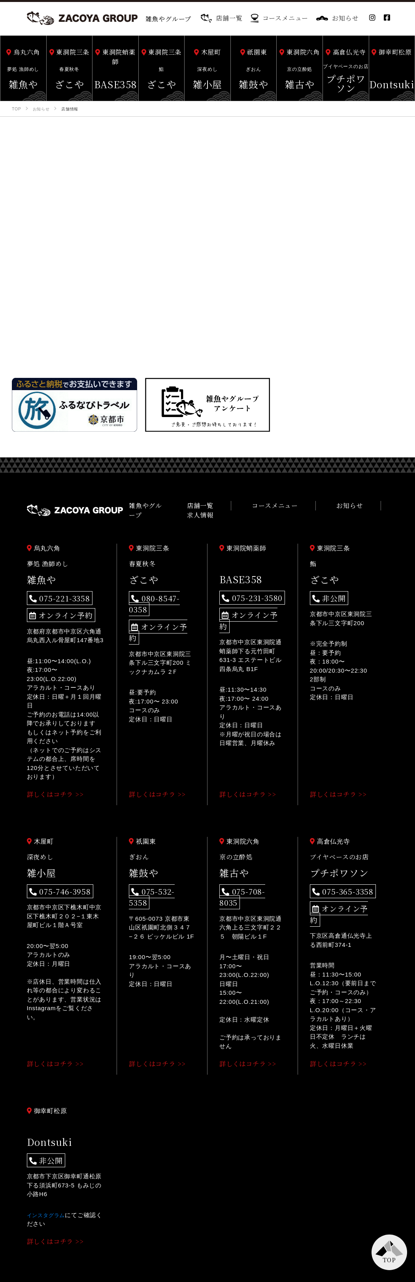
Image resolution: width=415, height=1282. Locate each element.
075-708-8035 (246, 880)
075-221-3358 (53, 592)
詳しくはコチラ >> (58, 784)
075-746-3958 (54, 880)
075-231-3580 (246, 592)
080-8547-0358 (157, 592)
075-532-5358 (156, 880)
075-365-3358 (337, 880)
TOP (389, 1259)
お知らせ (337, 18)
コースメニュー (280, 18)
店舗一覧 (221, 18)
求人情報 (375, 507)
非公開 (325, 592)
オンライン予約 (54, 607)
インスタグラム (49, 1189)
